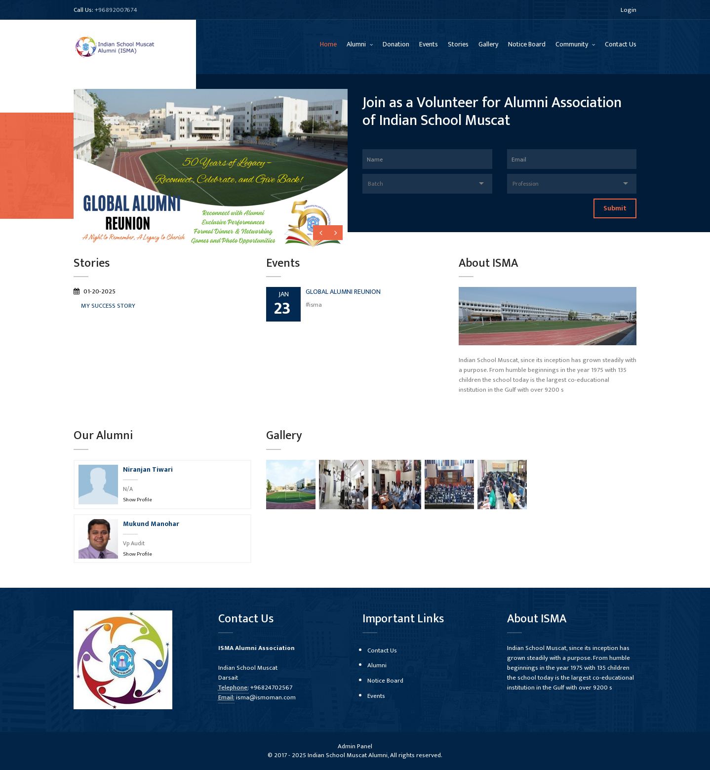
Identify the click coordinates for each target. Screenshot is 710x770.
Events (428, 44)
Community (572, 44)
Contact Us (620, 44)
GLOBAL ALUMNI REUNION (343, 291)
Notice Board (527, 44)
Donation (396, 44)
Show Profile (137, 499)
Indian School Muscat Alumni (348, 755)
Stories (458, 44)
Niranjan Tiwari (148, 469)
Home (328, 44)
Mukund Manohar (151, 523)
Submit (615, 208)
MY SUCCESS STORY (108, 305)
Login (628, 9)
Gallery (488, 44)
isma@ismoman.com (266, 697)
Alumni (357, 44)
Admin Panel (355, 746)
